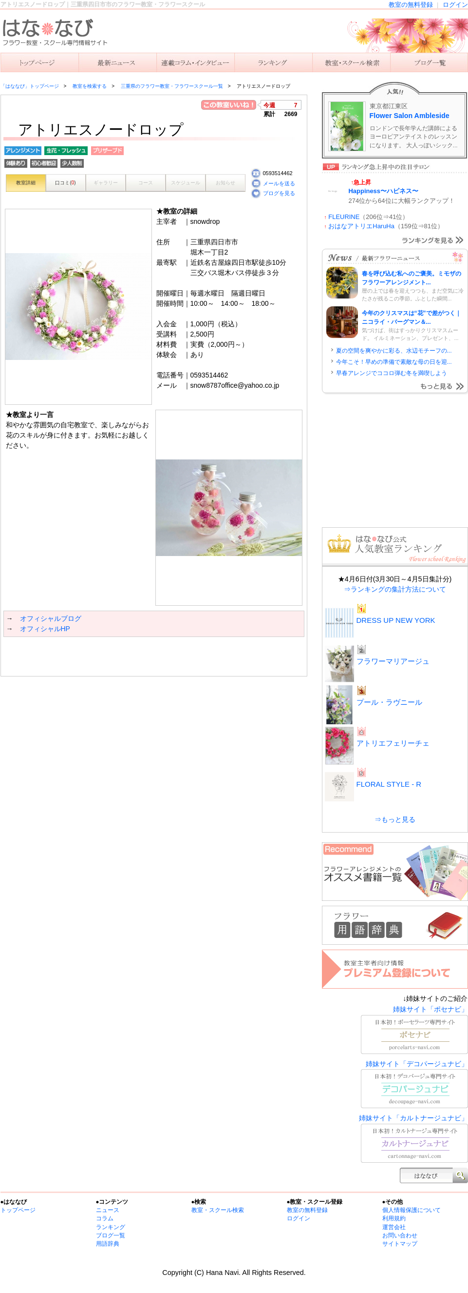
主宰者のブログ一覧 (429, 62)
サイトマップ (399, 1244)
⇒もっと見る (394, 819)
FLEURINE (343, 216)
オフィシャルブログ (50, 618)
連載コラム (195, 62)
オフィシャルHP (45, 629)
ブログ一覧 (110, 1235)
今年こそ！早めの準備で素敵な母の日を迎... (394, 361)
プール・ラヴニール (389, 702)
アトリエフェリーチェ (393, 743)
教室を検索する (351, 62)
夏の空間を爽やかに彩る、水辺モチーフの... (394, 350)
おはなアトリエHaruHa (361, 226)
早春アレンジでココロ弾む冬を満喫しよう (391, 373)
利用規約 (394, 1218)
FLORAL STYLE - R (389, 784)
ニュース (117, 62)
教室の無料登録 (411, 4)
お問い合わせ (399, 1235)
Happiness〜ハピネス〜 (384, 191)
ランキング (273, 62)
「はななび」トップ (39, 62)
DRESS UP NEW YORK (395, 620)
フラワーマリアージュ (393, 661)
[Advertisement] (117, 656)
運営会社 (394, 1227)
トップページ (18, 1210)
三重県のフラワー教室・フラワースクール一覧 (172, 86)
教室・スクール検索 (217, 1210)
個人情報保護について (411, 1210)
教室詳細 (26, 182)
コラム (104, 1218)
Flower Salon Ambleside (409, 115)
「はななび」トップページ (29, 86)
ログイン (455, 4)
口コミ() (65, 182)
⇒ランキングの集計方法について (395, 589)
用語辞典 (107, 1244)
